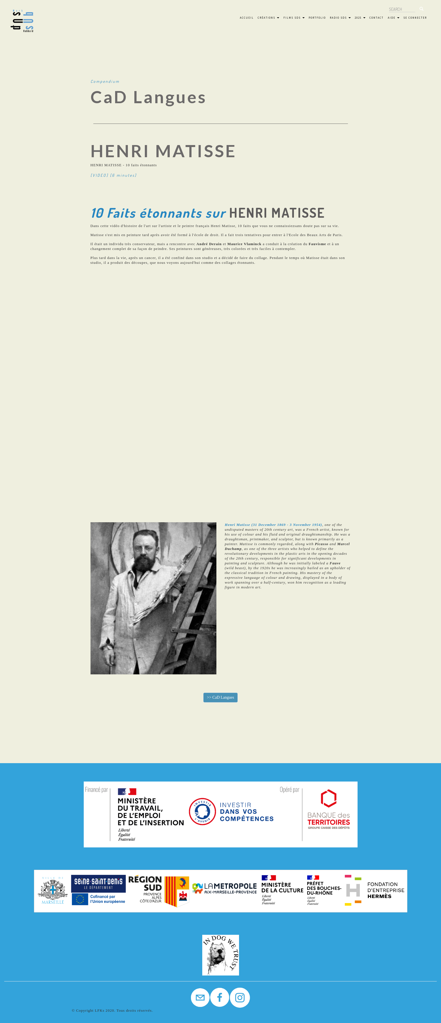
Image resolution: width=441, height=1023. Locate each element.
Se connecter (415, 17)
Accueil (247, 17)
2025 (360, 17)
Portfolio (317, 17)
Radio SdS (340, 17)
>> (220, 697)
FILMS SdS (294, 17)
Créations (268, 17)
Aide (393, 17)
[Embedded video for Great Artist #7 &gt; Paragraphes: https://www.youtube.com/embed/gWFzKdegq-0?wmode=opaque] (220, 387)
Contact (376, 17)
